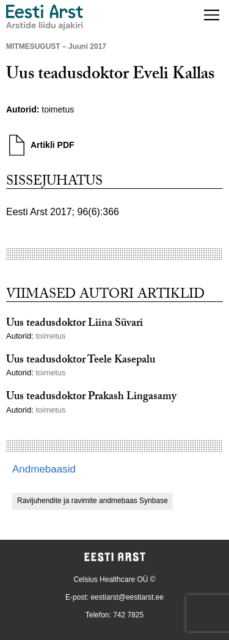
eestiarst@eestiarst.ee (127, 597)
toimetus (58, 109)
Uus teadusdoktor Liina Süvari (74, 324)
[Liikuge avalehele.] (44, 17)
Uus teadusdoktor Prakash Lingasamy (91, 397)
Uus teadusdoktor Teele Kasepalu (80, 360)
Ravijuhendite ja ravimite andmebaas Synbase (92, 500)
